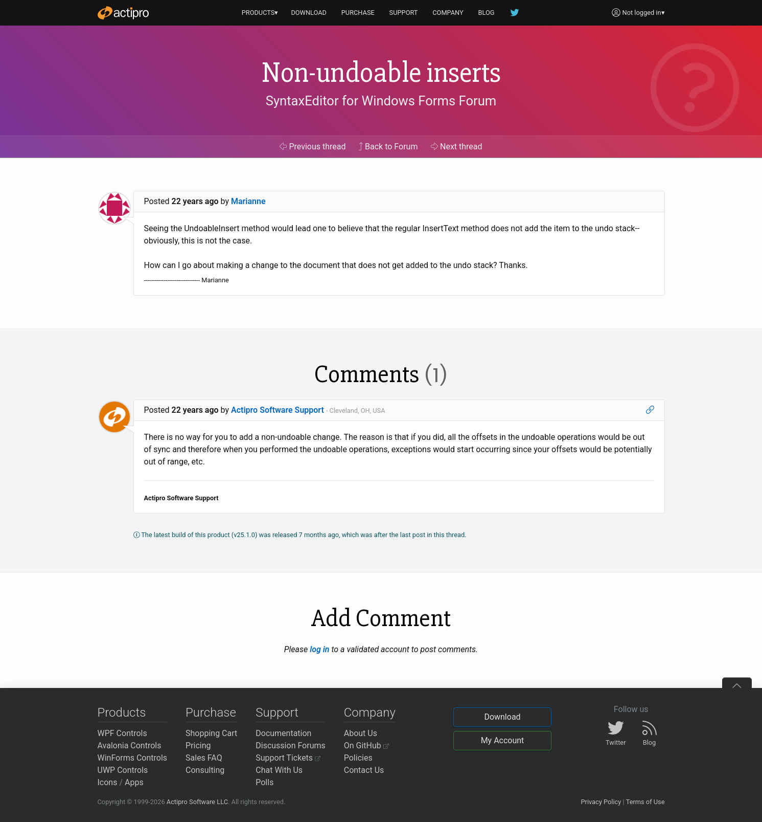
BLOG (486, 12)
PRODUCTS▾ (260, 12)
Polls (264, 782)
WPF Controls (122, 733)
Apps (134, 782)
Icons (108, 782)
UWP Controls (123, 770)
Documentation (283, 733)
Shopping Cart (211, 733)
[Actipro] (123, 13)
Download (502, 717)
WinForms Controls (133, 758)
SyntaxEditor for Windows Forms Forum (381, 100)
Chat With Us (279, 770)
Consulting (205, 770)
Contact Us (364, 770)
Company (370, 712)
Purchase (211, 712)
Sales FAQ (204, 758)
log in (319, 649)
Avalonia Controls (129, 745)
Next (456, 146)
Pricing (198, 745)
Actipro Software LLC (197, 802)
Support (277, 712)
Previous (312, 146)
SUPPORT (403, 12)
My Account (502, 740)
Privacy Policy (601, 802)
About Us (360, 733)
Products (122, 712)
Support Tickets (288, 758)
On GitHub (366, 745)
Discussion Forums (291, 745)
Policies (358, 758)
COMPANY (448, 12)
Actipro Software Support (277, 410)
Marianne (248, 201)
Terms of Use (645, 802)
